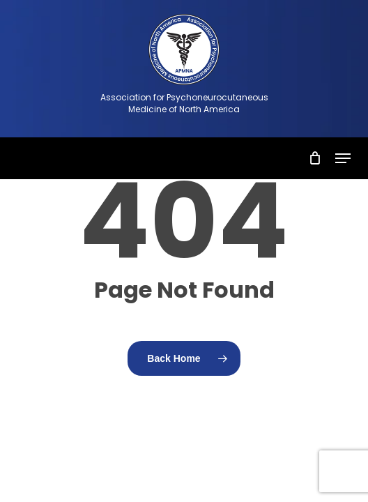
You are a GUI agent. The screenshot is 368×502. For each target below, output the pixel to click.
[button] (343, 158)
